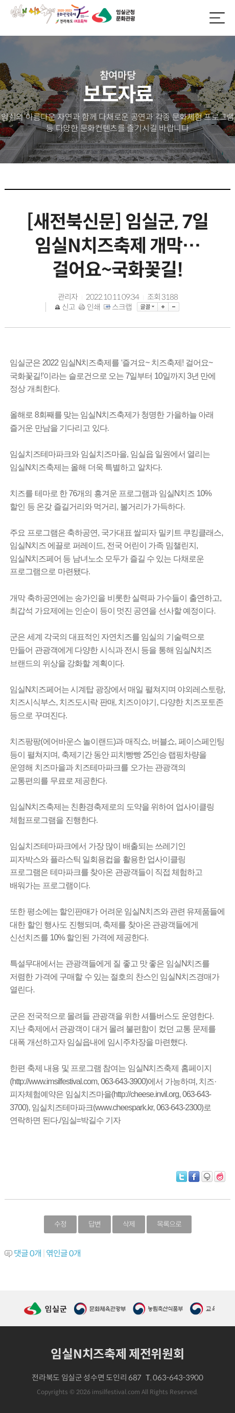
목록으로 (169, 1224)
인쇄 (90, 307)
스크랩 (118, 307)
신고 (65, 307)
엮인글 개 (63, 1253)
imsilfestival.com (116, 1392)
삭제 (129, 1224)
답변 (94, 1224)
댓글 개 (27, 1253)
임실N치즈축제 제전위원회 (117, 1354)
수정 (60, 1224)
